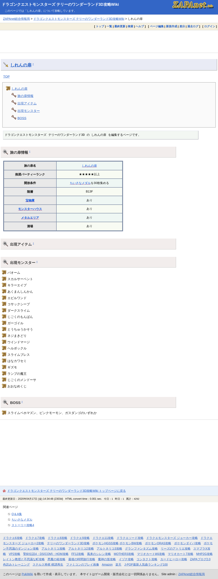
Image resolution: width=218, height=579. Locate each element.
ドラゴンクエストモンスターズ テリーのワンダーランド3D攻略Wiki (60, 4)
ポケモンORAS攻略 (158, 543)
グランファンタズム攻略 (141, 548)
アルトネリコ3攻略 (109, 548)
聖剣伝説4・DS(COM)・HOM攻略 (46, 554)
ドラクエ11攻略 (103, 538)
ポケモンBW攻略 (130, 543)
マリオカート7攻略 (180, 554)
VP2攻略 (14, 554)
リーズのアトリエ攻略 (176, 548)
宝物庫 (30, 200)
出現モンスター (28, 111)
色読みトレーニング (16, 564)
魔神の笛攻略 (107, 559)
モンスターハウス (30, 209)
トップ (100, 26)
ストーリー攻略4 (22, 525)
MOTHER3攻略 (124, 554)
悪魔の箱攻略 (56, 559)
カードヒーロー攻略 (173, 559)
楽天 (118, 564)
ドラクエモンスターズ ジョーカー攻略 (172, 538)
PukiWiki (27, 574)
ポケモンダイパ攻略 (187, 543)
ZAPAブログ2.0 (200, 559)
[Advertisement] (109, 41)
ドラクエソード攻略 (130, 538)
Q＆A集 (16, 514)
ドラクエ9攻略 (80, 538)
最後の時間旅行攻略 (81, 559)
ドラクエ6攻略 (13, 538)
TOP (6, 76)
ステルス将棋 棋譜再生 (48, 564)
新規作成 (171, 26)
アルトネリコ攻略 (53, 548)
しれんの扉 (21, 65)
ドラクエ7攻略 (35, 538)
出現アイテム (27, 103)
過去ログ (192, 26)
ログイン (209, 26)
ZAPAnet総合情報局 (16, 18)
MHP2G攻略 (204, 554)
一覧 (109, 26)
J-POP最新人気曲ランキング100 (146, 564)
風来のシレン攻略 (99, 554)
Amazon (107, 564)
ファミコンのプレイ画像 (82, 564)
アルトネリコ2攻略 (81, 548)
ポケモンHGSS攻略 (105, 543)
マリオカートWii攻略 (151, 554)
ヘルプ (140, 26)
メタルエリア (30, 217)
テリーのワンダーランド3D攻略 (68, 543)
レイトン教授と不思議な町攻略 (24, 559)
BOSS (21, 118)
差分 (182, 26)
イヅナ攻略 (126, 559)
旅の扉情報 (25, 96)
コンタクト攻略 (146, 559)
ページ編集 (157, 26)
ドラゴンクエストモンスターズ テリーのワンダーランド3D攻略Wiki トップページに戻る (66, 490)
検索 (130, 26)
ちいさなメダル (80, 183)
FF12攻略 (77, 554)
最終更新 (119, 26)
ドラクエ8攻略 (57, 538)
